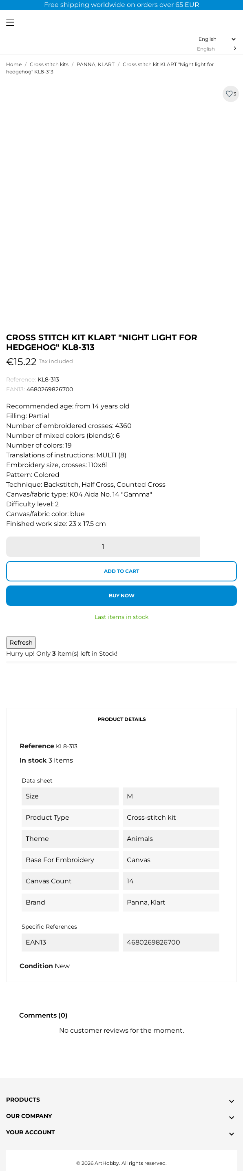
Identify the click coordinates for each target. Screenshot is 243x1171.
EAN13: (15, 389)
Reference (37, 746)
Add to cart (121, 571)
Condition (36, 966)
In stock (33, 760)
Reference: (21, 379)
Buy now (122, 595)
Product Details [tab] (121, 719)
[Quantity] (103, 547)
